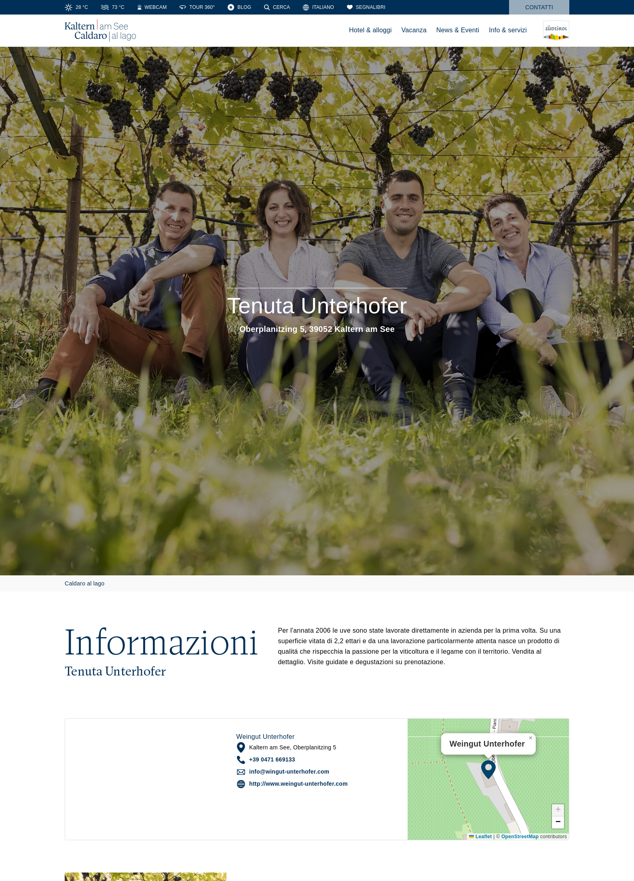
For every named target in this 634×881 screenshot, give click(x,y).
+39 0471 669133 (272, 759)
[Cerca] (277, 7)
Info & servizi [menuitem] (508, 30)
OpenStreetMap (520, 836)
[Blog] (239, 7)
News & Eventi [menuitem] (457, 30)
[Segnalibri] (366, 7)
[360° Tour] (197, 7)
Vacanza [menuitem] (414, 30)
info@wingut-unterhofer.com (289, 771)
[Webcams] (152, 7)
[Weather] (76, 7)
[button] (488, 769)
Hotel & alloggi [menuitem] (370, 30)
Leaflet (480, 836)
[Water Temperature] (113, 7)
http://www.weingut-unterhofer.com (298, 783)
